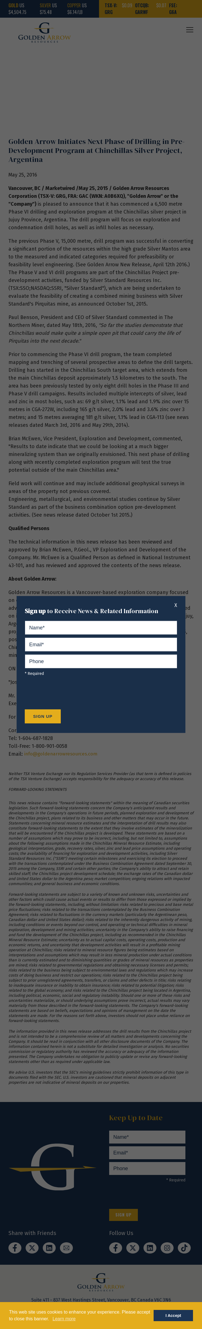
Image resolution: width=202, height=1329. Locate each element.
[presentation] (67, 694)
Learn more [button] (64, 1318)
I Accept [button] (173, 1315)
